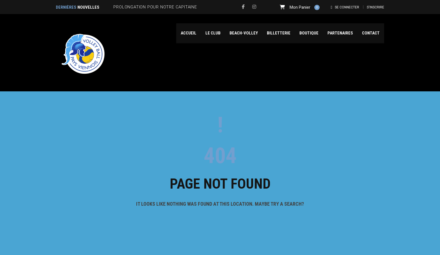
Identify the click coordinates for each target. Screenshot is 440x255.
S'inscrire (375, 7)
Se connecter (347, 7)
